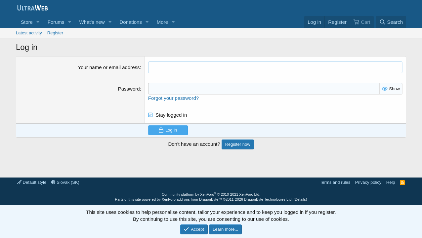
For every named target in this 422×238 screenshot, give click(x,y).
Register (55, 32)
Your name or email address (109, 67)
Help (390, 182)
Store (27, 22)
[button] (38, 22)
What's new (92, 22)
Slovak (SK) (65, 182)
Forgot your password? (173, 98)
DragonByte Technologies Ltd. (268, 199)
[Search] (391, 22)
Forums (56, 22)
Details (300, 199)
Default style (31, 182)
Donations (130, 22)
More (162, 22)
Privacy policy (368, 182)
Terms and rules (335, 182)
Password (129, 89)
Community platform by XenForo (211, 194)
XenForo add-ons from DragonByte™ (192, 199)
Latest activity (29, 32)
